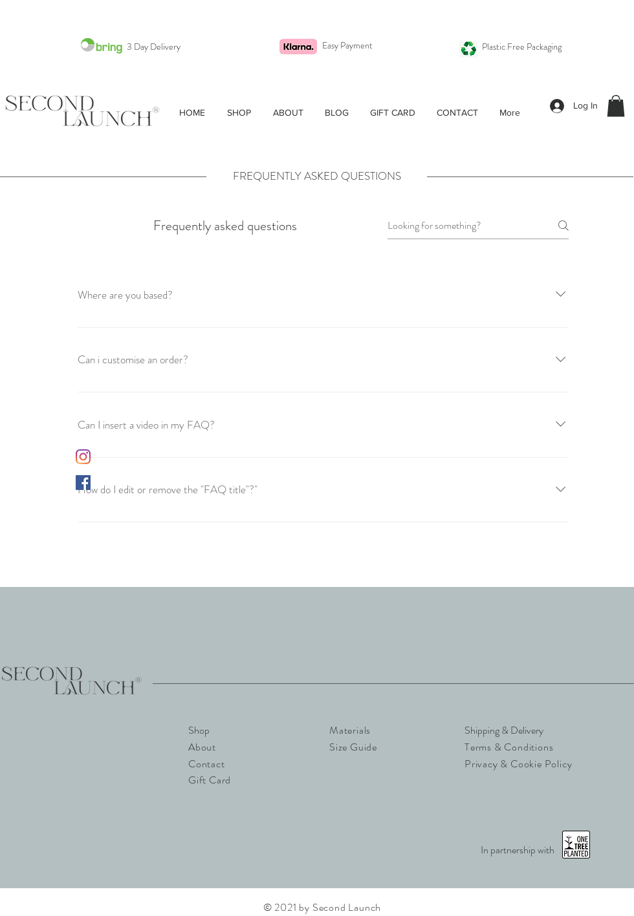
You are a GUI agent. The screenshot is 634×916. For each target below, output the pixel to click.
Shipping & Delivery (504, 730)
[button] (239, 112)
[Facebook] (83, 482)
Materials (350, 730)
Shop (199, 730)
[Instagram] (83, 456)
